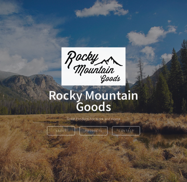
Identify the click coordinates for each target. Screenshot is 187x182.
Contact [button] (126, 131)
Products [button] (94, 131)
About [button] (61, 131)
